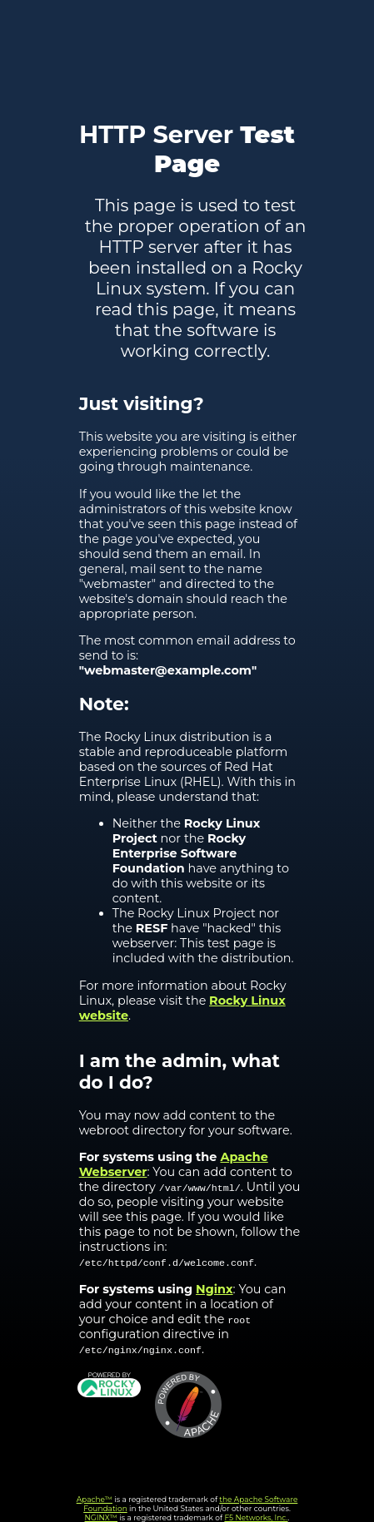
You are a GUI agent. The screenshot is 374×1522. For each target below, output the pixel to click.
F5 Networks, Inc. (255, 1517)
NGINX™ (101, 1517)
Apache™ (94, 1499)
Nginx (214, 1289)
